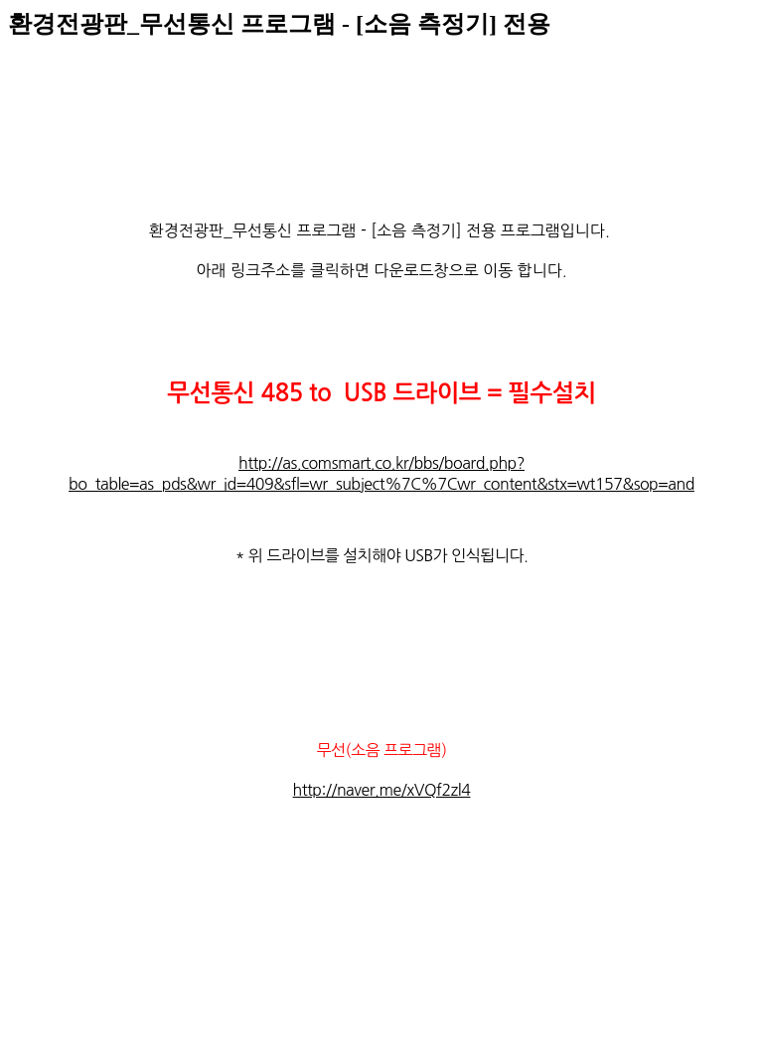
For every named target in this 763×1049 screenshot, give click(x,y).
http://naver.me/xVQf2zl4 (382, 790)
